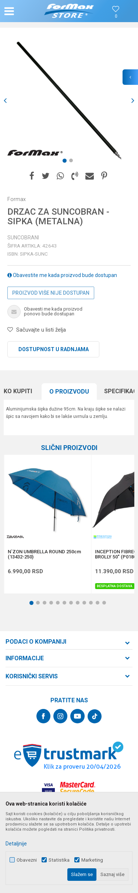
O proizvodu (69, 391)
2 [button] (72, 162)
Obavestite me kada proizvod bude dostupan (62, 275)
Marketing (92, 860)
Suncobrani (23, 237)
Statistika (59, 860)
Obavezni (27, 860)
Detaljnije (16, 844)
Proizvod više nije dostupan (50, 293)
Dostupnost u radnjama (53, 349)
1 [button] (65, 162)
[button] (24, 11)
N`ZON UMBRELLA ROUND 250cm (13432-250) (44, 554)
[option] (69, 100)
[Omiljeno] (116, 16)
